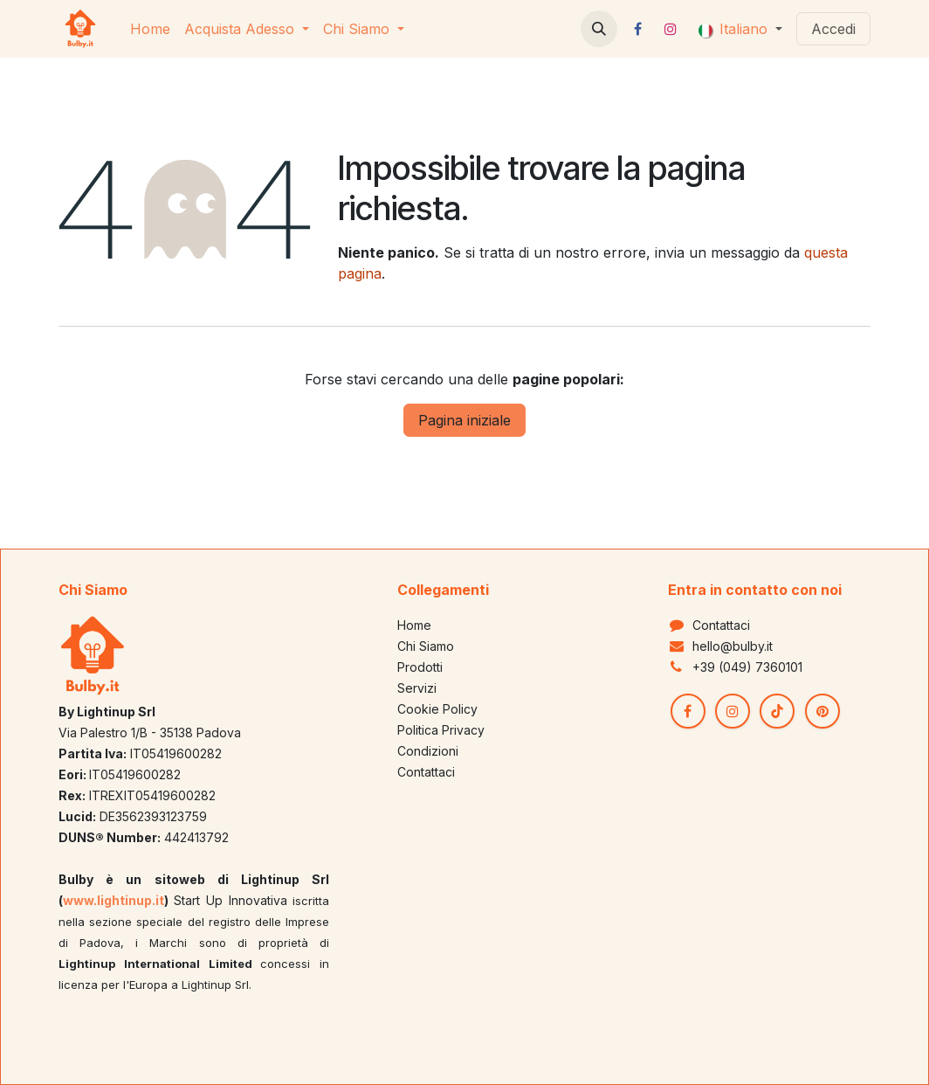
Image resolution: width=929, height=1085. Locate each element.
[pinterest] (822, 711)
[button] (599, 28)
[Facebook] (638, 29)
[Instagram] (671, 29)
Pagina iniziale (464, 420)
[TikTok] (777, 711)
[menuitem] (150, 28)
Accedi (833, 29)
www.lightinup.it (113, 900)
